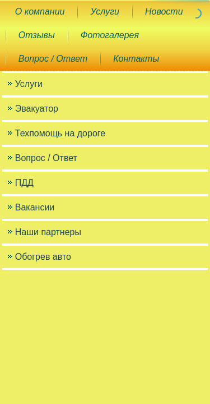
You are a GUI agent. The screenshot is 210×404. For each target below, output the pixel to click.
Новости (164, 11)
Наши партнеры (48, 232)
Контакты (136, 58)
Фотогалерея (110, 35)
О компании (40, 11)
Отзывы (36, 35)
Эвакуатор (36, 108)
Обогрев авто (43, 256)
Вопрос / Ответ (52, 58)
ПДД (24, 182)
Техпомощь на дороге (60, 133)
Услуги (104, 11)
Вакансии (35, 207)
